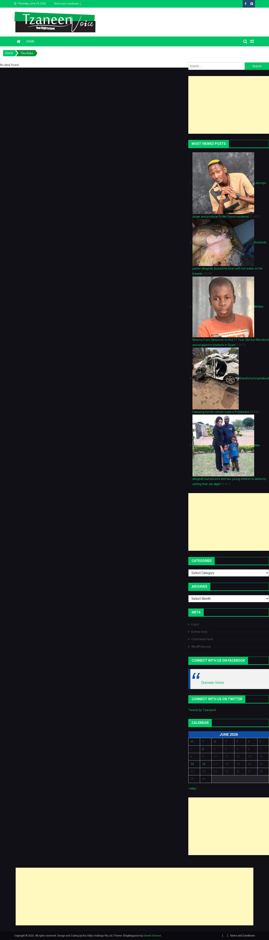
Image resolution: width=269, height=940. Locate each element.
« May (192, 788)
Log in (195, 624)
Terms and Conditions (66, 3)
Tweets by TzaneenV (202, 710)
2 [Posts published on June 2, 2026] (203, 749)
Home (30, 41)
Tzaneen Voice (212, 682)
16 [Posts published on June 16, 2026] (203, 764)
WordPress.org (201, 646)
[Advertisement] (228, 105)
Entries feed (199, 631)
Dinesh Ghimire (152, 935)
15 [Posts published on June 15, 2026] (192, 764)
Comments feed (202, 639)
